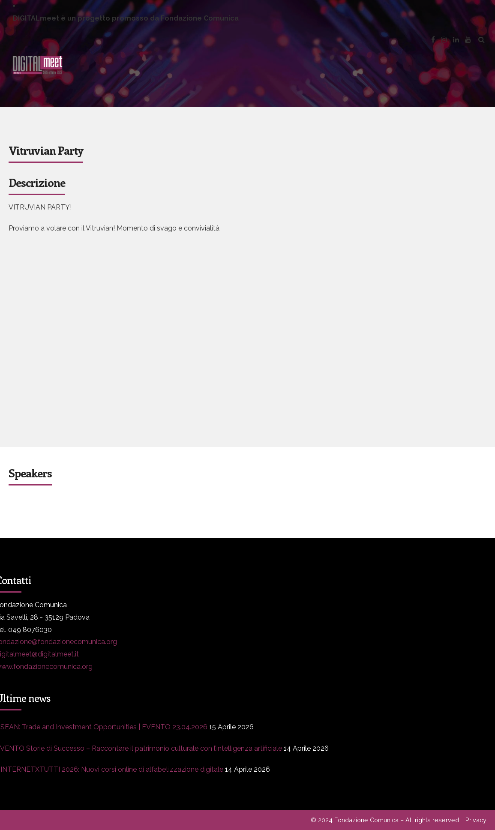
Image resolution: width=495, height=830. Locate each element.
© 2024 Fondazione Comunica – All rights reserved (385, 820)
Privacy (475, 820)
